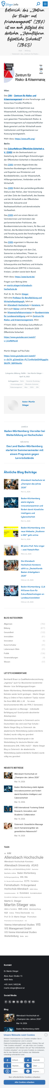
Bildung (9, 65)
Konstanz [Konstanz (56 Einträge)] (24, 893)
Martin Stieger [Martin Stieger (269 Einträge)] (16, 905)
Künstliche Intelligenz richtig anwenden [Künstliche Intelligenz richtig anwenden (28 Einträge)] (17, 897)
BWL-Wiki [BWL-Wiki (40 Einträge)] (24, 877)
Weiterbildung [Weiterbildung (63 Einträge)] (11, 936)
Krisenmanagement (17, 384)
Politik (8, 69)
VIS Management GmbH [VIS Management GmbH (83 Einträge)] (17, 928)
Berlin (22, 381)
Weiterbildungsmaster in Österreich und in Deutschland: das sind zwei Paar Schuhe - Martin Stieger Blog (22, 724)
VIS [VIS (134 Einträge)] (38, 924)
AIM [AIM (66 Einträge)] (9, 853)
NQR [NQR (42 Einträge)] (6, 913)
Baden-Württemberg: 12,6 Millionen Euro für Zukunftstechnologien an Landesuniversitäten (33, 592)
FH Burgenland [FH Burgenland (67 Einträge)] (28, 885)
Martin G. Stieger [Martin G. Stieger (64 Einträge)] (12, 901)
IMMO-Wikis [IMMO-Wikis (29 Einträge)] (34, 889)
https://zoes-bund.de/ (25, 276)
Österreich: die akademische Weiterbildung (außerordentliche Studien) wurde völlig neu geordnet (23, 731)
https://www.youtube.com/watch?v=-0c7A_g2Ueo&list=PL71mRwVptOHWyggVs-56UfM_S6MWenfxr (26, 359)
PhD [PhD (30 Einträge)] (32, 913)
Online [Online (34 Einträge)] (11, 913)
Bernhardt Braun (11, 679)
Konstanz (35, 305)
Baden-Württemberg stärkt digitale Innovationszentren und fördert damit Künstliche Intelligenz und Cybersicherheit (32, 507)
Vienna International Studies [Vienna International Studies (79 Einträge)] (19, 924)
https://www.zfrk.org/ (25, 138)
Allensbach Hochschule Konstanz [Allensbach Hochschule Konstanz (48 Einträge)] (18, 861)
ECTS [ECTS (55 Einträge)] (26, 881)
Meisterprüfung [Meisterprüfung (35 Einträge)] (35, 909)
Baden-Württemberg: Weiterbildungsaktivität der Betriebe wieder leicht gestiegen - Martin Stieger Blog (24, 694)
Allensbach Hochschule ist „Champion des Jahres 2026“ (33, 484)
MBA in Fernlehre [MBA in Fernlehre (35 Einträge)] (10, 909)
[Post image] (11, 484)
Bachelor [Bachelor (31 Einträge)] (35, 869)
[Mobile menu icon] (45, 3)
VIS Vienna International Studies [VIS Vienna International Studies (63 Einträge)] (20, 932)
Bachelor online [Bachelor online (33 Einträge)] (10, 873)
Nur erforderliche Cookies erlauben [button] (24, 1077)
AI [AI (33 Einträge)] (5, 853)
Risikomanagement (16, 387)
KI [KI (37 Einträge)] (17, 893)
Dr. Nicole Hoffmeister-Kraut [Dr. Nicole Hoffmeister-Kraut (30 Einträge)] (13, 881)
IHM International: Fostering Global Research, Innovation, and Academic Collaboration (29, 811)
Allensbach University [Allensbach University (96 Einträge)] (17, 865)
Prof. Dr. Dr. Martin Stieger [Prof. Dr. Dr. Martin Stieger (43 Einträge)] (15, 917)
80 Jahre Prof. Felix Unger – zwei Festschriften (32, 548)
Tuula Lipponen (10, 709)
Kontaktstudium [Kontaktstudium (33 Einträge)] (36, 893)
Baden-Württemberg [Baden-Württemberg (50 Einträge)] (26, 873)
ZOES (9, 152)
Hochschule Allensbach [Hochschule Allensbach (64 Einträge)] (16, 889)
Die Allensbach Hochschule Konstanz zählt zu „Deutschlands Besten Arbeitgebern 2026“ (31, 568)
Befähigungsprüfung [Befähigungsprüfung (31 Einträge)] (11, 877)
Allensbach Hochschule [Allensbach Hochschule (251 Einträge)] (23, 857)
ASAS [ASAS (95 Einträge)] (34, 865)
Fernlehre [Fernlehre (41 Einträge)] (35, 881)
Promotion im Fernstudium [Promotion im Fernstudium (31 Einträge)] (13, 921)
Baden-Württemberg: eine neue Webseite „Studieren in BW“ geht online (33, 531)
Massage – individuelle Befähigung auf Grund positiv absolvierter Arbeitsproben (21, 712)
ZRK (10, 95)
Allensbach (12, 305)
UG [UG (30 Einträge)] (26, 921)
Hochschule (23, 305)
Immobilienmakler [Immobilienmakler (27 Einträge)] (10, 893)
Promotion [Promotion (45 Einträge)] (31, 917)
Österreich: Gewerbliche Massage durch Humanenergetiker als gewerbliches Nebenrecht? (28, 828)
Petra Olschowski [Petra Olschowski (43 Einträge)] (22, 913)
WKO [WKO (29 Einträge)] (26, 936)
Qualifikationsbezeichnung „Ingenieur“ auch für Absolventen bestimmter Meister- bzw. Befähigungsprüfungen (23, 683)
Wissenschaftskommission (19, 312)
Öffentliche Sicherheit (31, 384)
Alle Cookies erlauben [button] (24, 1082)
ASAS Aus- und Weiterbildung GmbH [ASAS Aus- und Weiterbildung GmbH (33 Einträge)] (17, 869)
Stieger (25, 294)
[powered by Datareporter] (46, 1036)
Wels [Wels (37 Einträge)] (22, 936)
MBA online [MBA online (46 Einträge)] (23, 909)
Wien (26, 387)
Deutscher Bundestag (33, 381)
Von (35, 373)
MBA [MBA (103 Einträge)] (33, 905)
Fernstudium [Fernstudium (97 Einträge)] (11, 885)
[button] (14, 1060)
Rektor (16, 308)
